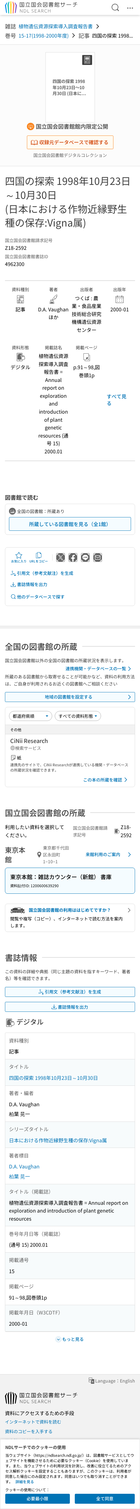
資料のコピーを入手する (29, 1431)
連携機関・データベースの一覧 (99, 668)
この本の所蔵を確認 (106, 779)
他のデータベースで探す (37, 597)
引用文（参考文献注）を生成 (41, 573)
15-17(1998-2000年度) (44, 35)
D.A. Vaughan (24, 1166)
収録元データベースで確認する (69, 142)
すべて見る (116, 399)
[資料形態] (78, 716)
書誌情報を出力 (28, 584)
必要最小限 (37, 1498)
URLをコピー (38, 557)
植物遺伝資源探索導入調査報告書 (56, 26)
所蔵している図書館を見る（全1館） (70, 524)
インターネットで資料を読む (33, 1422)
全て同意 (104, 1498)
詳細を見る (24, 1481)
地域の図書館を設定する (89, 697)
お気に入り (19, 557)
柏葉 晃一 (19, 1176)
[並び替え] (30, 716)
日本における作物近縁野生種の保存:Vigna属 (58, 1140)
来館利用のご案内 (109, 854)
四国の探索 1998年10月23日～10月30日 (53, 1077)
